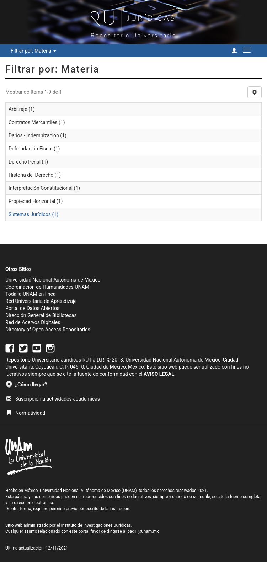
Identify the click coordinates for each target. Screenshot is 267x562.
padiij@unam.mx (143, 531)
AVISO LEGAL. (160, 374)
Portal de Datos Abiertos (32, 308)
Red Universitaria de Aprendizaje (41, 301)
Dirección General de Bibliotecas (41, 315)
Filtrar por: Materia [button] (33, 51)
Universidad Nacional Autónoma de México (53, 280)
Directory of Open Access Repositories (47, 329)
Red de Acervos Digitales (32, 322)
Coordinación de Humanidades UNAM (47, 287)
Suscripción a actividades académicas (53, 399)
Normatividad (25, 413)
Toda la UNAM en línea (30, 294)
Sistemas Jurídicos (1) (33, 214)
